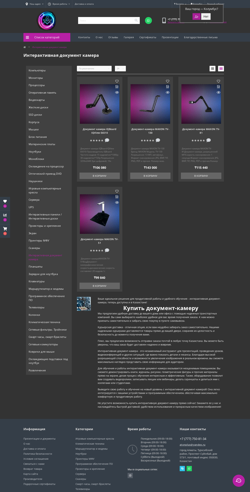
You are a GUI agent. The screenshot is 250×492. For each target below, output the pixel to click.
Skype (182, 468)
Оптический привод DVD (45, 173)
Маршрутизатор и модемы (46, 288)
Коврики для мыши (42, 351)
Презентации (170, 37)
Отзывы (113, 37)
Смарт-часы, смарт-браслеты (47, 337)
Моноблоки (36, 159)
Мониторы (36, 78)
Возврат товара (32, 468)
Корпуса (34, 122)
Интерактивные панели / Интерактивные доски (45, 216)
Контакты (84, 37)
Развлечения (37, 370)
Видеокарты (37, 100)
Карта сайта (30, 474)
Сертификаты (147, 37)
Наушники (36, 181)
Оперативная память (42, 92)
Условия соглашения (35, 458)
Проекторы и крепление (45, 225)
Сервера (34, 199)
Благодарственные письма (201, 37)
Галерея (129, 37)
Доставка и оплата (84, 3)
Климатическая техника (44, 322)
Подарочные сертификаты (39, 484)
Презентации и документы (39, 438)
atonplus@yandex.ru (192, 444)
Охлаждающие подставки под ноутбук (48, 361)
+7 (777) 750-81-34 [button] (193, 439)
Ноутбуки (35, 151)
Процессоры (37, 85)
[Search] (136, 20)
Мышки (34, 129)
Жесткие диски (38, 107)
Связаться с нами (33, 463)
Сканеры (34, 248)
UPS (31, 207)
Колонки (34, 314)
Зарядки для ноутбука (43, 274)
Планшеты (36, 266)
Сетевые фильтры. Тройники (48, 329)
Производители (32, 479)
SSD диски (35, 114)
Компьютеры (37, 70)
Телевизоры (36, 307)
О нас (99, 37)
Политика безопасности (37, 453)
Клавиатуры (37, 281)
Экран (33, 233)
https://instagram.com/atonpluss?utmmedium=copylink (130, 475)
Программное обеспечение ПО (47, 298)
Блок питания (38, 137)
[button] (5, 231)
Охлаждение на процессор (46, 166)
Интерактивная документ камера (45, 257)
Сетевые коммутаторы (43, 344)
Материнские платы (42, 144)
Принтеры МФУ (39, 240)
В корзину (99, 175)
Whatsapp (189, 468)
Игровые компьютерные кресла (45, 190)
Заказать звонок (176, 22)
